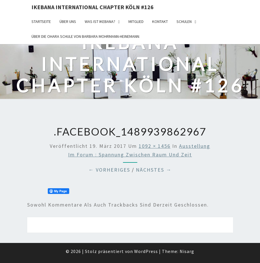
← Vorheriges (109, 169)
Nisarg (187, 251)
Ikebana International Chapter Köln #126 (92, 7)
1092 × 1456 (154, 146)
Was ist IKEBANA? (100, 21)
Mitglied (136, 21)
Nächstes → (154, 169)
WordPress (146, 251)
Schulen (184, 21)
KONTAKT (160, 21)
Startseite (41, 21)
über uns (67, 21)
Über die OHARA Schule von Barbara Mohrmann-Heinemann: (85, 36)
